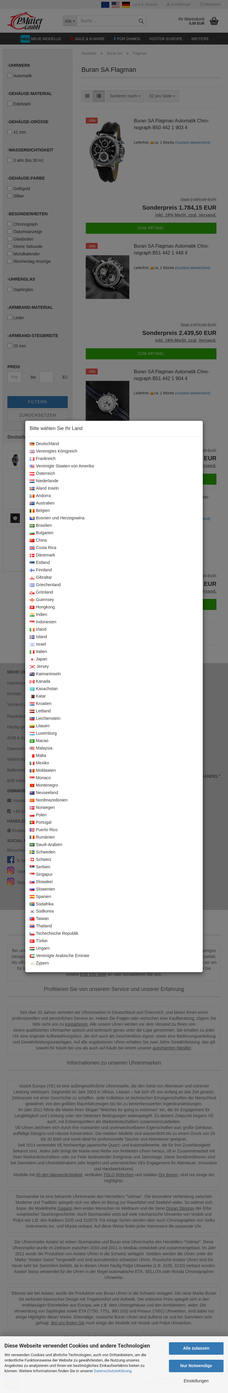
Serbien (40, 867)
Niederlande (44, 481)
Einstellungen (196, 1380)
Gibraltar (41, 578)
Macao (39, 741)
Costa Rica (43, 548)
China (38, 540)
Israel (38, 644)
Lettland (40, 711)
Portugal (40, 823)
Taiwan (39, 919)
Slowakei (41, 882)
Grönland (41, 592)
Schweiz (40, 860)
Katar (38, 696)
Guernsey (42, 600)
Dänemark (42, 555)
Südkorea (42, 911)
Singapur (41, 874)
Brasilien (41, 526)
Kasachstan (44, 689)
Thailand (41, 926)
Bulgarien (41, 533)
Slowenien (42, 889)
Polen (38, 815)
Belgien (40, 511)
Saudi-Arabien (46, 845)
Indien (38, 615)
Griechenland (45, 585)
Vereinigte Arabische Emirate (59, 956)
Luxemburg (43, 733)
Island (38, 637)
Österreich (42, 474)
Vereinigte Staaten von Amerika (62, 466)
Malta (38, 756)
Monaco (40, 778)
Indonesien (43, 622)
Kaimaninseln (45, 674)
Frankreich (43, 459)
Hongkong (42, 607)
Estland (40, 563)
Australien (42, 503)
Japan (38, 659)
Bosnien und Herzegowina (57, 518)
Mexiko (39, 763)
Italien (38, 652)
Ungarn (40, 948)
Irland (38, 630)
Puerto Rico (44, 830)
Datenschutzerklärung (113, 1371)
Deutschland (44, 444)
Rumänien (42, 837)
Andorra (40, 496)
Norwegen (42, 808)
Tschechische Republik (54, 934)
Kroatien (40, 704)
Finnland (41, 570)
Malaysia (41, 748)
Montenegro (44, 785)
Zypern (39, 963)
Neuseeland (44, 793)
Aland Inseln (44, 488)
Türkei (39, 941)
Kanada (40, 681)
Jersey (39, 667)
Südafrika (41, 904)
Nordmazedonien (49, 800)
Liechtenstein (45, 719)
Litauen (40, 726)
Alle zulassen (196, 1348)
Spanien (40, 897)
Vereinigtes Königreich (53, 451)
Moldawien (43, 771)
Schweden (42, 852)
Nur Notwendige (196, 1365)
